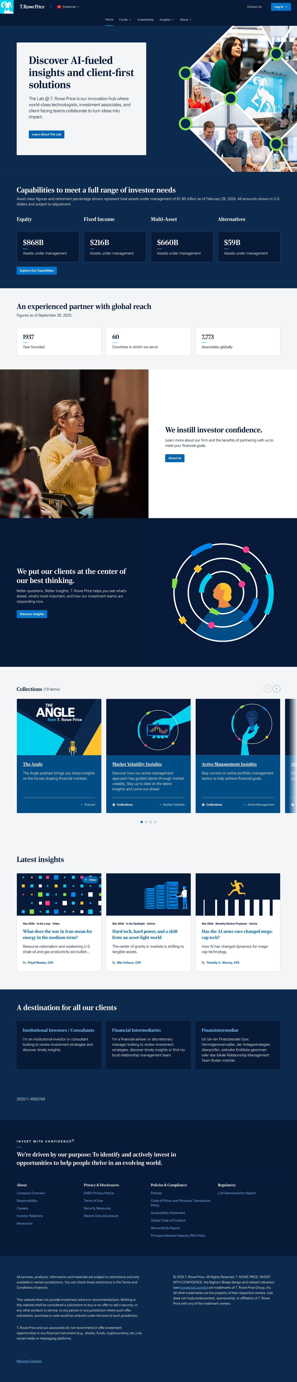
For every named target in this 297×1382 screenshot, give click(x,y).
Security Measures (97, 1208)
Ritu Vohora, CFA (129, 962)
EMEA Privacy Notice (99, 1193)
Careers (22, 1208)
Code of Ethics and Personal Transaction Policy (180, 1203)
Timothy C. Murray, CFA (222, 962)
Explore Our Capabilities (37, 270)
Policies (156, 1193)
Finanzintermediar (220, 1030)
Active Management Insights (229, 764)
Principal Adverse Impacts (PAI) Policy (178, 1235)
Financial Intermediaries (136, 1030)
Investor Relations (30, 1216)
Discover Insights (32, 614)
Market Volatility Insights (137, 764)
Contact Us (254, 7)
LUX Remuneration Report (237, 1193)
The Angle (33, 764)
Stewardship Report (165, 1228)
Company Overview (31, 1193)
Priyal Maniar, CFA (40, 962)
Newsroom (25, 1223)
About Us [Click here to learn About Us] (174, 458)
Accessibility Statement (168, 1213)
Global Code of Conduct (168, 1220)
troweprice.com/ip (193, 1287)
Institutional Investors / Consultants (59, 1030)
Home (109, 19)
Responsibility (27, 1201)
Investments (146, 19)
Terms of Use (93, 1201)
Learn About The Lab (46, 134)
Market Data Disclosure (101, 1216)
